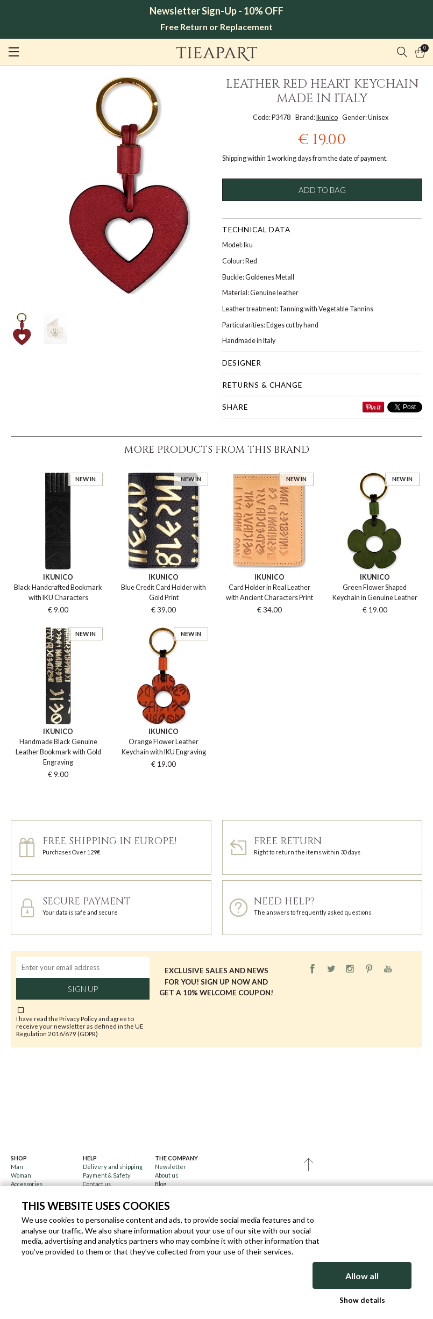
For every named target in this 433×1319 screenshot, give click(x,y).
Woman (21, 1175)
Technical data (256, 229)
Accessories (26, 1183)
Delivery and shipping (113, 1166)
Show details (362, 1300)
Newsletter (170, 1166)
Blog (160, 1183)
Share (235, 407)
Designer (241, 363)
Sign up (83, 989)
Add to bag (322, 190)
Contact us (97, 1183)
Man (17, 1166)
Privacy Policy (78, 1018)
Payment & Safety (107, 1175)
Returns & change (262, 385)
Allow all (362, 1276)
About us (166, 1175)
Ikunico (327, 117)
